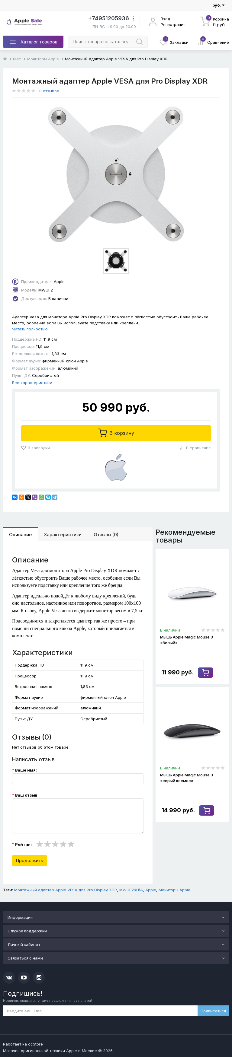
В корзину (116, 433)
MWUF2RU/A (131, 889)
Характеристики (63, 534)
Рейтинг (23, 844)
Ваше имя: (26, 770)
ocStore (35, 1044)
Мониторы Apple (43, 58)
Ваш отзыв (26, 795)
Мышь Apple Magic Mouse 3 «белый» (186, 640)
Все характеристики (32, 382)
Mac (17, 58)
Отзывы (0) (106, 534)
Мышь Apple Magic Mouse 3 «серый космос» (186, 777)
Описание (20, 534)
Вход (165, 18)
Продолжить (29, 860)
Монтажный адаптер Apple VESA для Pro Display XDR (65, 889)
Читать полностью (30, 328)
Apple (150, 889)
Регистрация (173, 24)
